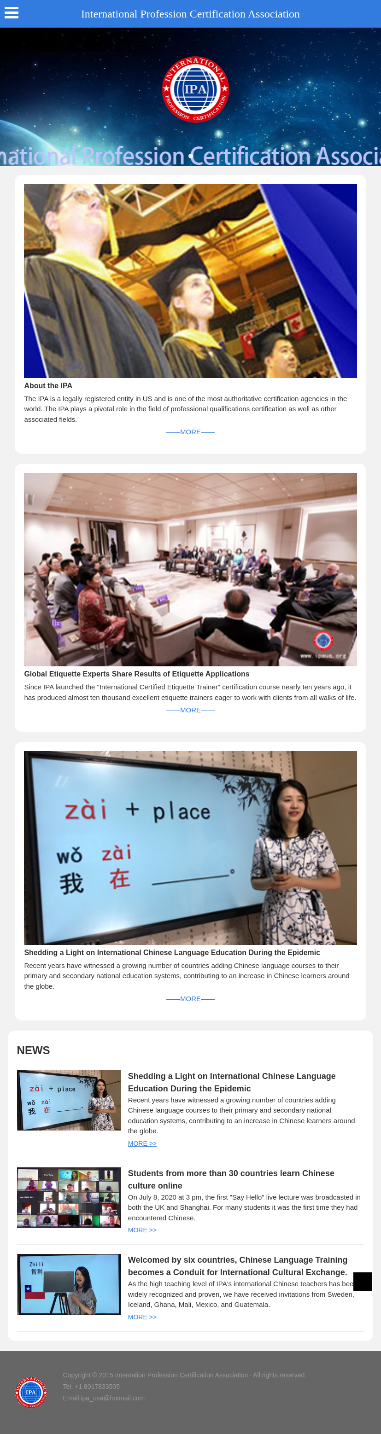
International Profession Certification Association (190, 14)
